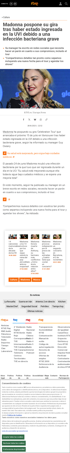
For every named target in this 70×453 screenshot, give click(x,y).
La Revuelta (9, 301)
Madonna (8, 131)
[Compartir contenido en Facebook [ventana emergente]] (23, 119)
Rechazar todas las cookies (13, 443)
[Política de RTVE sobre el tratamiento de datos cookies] (19, 378)
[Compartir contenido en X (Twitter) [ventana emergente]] (29, 119)
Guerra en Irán (25, 301)
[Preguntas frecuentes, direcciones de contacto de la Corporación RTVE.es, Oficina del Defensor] (54, 376)
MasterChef (12, 306)
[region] (35, 416)
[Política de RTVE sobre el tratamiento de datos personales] (10, 378)
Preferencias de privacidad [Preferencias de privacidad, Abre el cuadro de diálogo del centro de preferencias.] (14, 449)
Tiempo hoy (57, 306)
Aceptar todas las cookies (13, 437)
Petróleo (45, 306)
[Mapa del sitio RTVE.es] (47, 377)
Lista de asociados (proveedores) (15, 431)
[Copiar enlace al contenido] (46, 119)
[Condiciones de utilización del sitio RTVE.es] (3, 377)
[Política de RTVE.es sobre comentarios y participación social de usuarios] (64, 377)
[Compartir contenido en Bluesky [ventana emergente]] (35, 119)
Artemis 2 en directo (45, 301)
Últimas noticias (35, 311)
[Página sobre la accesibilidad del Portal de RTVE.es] (37, 376)
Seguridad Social (29, 306)
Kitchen (62, 301)
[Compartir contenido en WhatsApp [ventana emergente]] (41, 119)
